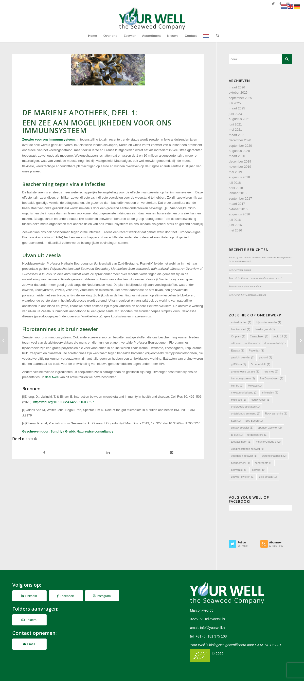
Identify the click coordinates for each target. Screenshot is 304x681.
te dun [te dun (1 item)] (237, 434)
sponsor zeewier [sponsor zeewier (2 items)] (270, 427)
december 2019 (240, 161)
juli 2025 (235, 103)
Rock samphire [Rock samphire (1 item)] (276, 413)
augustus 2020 (239, 151)
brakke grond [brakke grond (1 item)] (265, 329)
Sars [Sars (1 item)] (236, 420)
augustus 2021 (239, 119)
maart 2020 (237, 156)
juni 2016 (235, 225)
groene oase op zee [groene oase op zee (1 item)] (245, 371)
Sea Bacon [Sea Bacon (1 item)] (254, 420)
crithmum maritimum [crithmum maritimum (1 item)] (245, 343)
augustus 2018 (239, 177)
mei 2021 (235, 129)
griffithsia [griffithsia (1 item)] (238, 364)
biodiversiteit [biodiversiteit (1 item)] (240, 329)
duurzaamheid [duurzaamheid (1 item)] (275, 343)
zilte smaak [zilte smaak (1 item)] (268, 476)
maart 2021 (237, 135)
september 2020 (240, 145)
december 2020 (240, 140)
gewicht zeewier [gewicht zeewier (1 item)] (242, 357)
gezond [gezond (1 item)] (265, 357)
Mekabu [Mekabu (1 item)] (255, 385)
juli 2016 (235, 220)
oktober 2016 (238, 209)
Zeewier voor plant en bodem (245, 286)
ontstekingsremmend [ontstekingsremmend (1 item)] (245, 413)
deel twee (52, 377)
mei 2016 (235, 230)
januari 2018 (238, 193)
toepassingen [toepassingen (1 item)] (241, 441)
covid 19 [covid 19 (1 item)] (280, 336)
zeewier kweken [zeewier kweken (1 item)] (242, 476)
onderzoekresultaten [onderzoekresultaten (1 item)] (245, 406)
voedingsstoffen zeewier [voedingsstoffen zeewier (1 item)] (247, 448)
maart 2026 (237, 87)
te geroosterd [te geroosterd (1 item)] (257, 434)
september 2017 (240, 198)
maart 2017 (237, 204)
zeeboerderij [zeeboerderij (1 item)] (240, 462)
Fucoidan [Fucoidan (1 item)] (256, 350)
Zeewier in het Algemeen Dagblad (247, 294)
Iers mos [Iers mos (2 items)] (271, 371)
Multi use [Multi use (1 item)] (238, 399)
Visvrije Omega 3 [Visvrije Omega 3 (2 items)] (268, 441)
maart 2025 (237, 108)
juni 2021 (235, 124)
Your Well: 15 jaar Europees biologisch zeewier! (255, 277)
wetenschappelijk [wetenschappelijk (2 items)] (274, 455)
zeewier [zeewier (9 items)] (258, 469)
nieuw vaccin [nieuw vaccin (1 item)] (260, 399)
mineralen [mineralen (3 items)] (270, 392)
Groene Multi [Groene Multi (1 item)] (260, 364)
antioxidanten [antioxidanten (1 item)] (241, 322)
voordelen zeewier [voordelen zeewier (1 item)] (244, 455)
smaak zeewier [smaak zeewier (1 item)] (242, 427)
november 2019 (240, 166)
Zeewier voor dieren (240, 269)
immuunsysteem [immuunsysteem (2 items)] (243, 378)
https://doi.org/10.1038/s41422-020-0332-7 (63, 402)
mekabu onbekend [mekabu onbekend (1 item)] (244, 392)
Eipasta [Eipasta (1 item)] (237, 350)
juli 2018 (235, 183)
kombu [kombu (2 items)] (237, 385)
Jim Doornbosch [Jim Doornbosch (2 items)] (271, 378)
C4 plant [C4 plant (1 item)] (238, 336)
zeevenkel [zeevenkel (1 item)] (239, 469)
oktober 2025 (238, 92)
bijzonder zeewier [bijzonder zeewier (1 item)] (268, 322)
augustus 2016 (239, 214)
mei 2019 (235, 172)
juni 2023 (235, 114)
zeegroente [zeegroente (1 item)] (263, 462)
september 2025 (240, 98)
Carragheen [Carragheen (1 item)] (259, 336)
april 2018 (236, 188)
